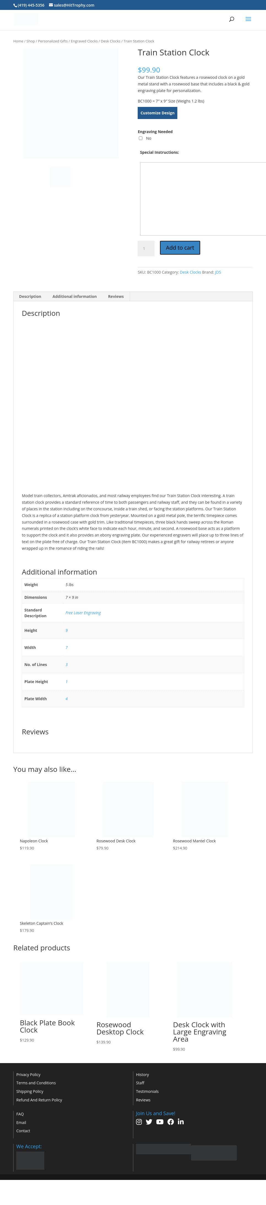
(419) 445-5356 (31, 5)
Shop (30, 41)
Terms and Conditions (36, 1082)
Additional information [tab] (75, 296)
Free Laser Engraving (83, 612)
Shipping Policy (29, 1091)
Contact (23, 1130)
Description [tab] (30, 296)
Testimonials (147, 1091)
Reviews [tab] (116, 296)
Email (21, 1122)
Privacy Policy (28, 1074)
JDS (218, 272)
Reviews (143, 1099)
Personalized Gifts (53, 41)
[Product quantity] (146, 248)
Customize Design (157, 112)
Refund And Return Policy (39, 1099)
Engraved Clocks (84, 41)
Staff (140, 1082)
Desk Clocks (110, 41)
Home (18, 41)
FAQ (20, 1114)
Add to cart (180, 247)
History (142, 1074)
